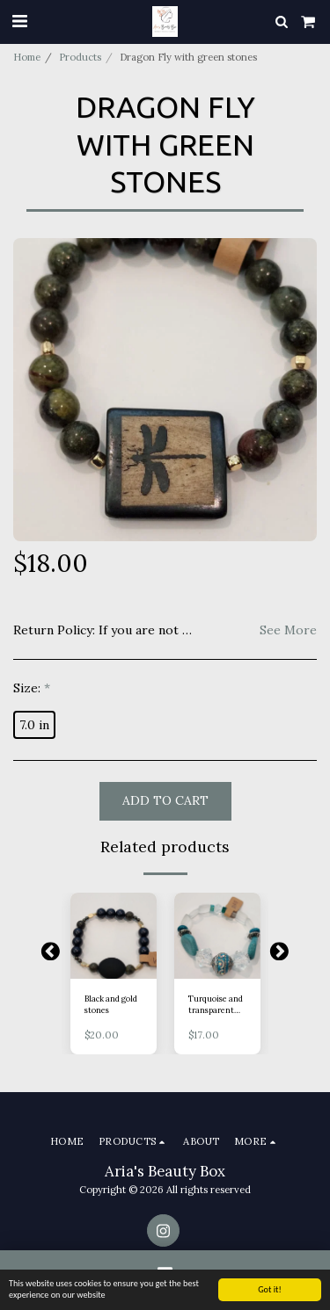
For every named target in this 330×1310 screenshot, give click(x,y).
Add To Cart (165, 800)
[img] (113, 936)
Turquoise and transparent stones (215, 1005)
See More (288, 630)
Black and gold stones (110, 1004)
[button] (19, 21)
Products (80, 57)
